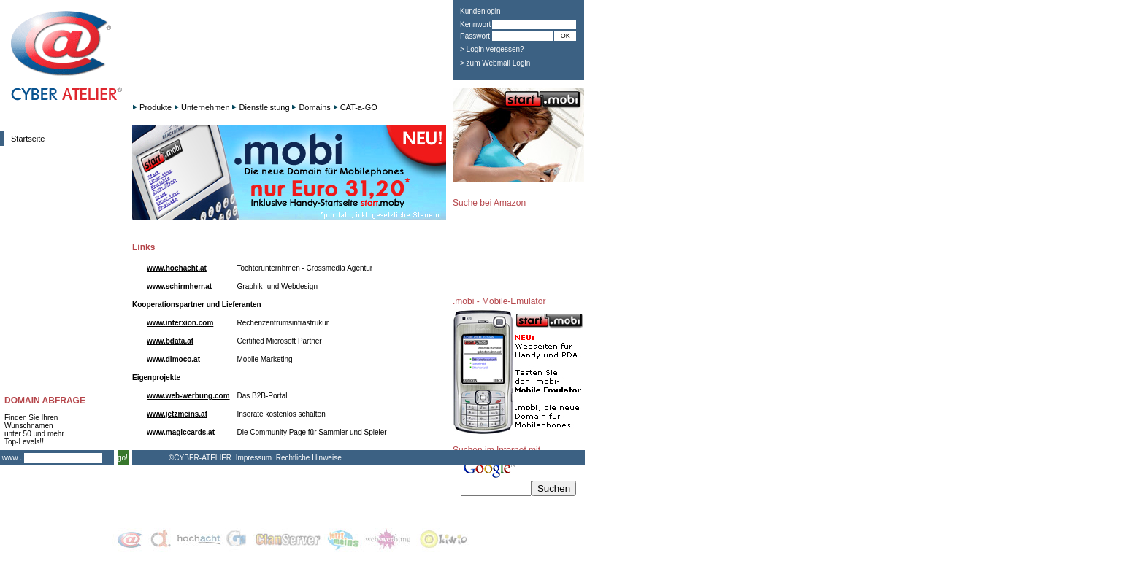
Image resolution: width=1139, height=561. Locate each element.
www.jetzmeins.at (177, 414)
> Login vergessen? (492, 49)
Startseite (28, 138)
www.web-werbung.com (188, 396)
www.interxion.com (180, 323)
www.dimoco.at (173, 359)
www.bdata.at (170, 341)
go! (123, 458)
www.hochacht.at (177, 268)
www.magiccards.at (181, 432)
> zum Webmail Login (495, 63)
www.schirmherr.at (179, 286)
